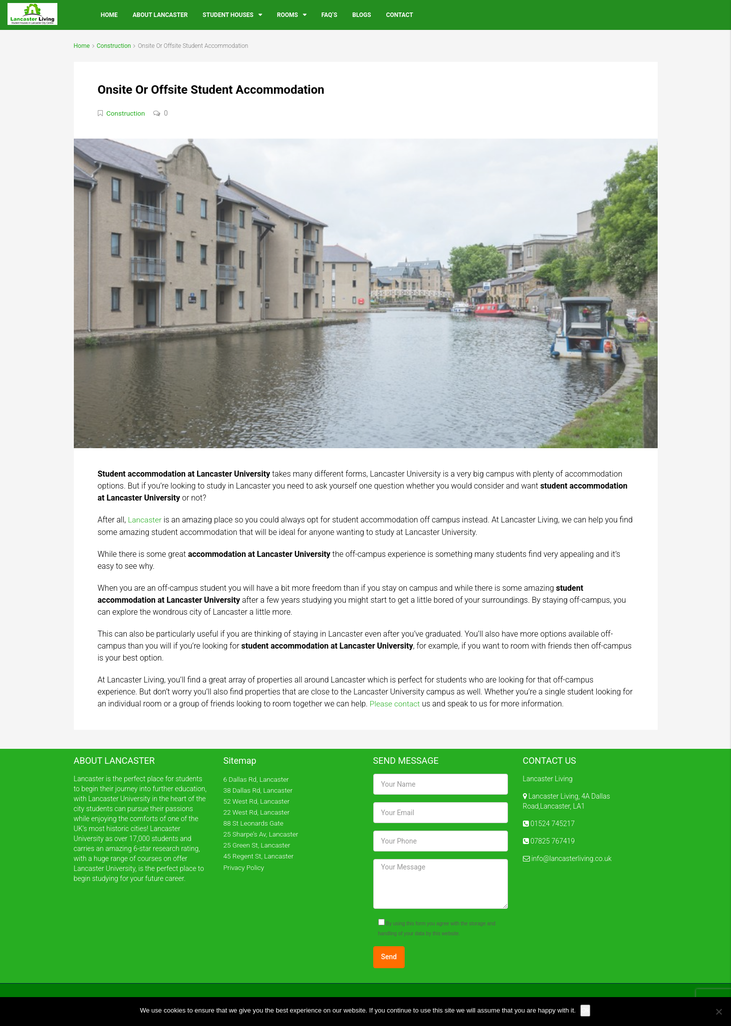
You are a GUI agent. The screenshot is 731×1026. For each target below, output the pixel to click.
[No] (719, 1012)
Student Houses (228, 14)
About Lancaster (160, 14)
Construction (114, 45)
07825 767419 (552, 840)
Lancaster (145, 519)
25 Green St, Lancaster (258, 844)
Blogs (361, 14)
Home (109, 14)
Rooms (287, 14)
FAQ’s (329, 14)
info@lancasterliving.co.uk (571, 857)
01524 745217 (552, 823)
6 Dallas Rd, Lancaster (257, 778)
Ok (586, 1010)
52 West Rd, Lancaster (258, 800)
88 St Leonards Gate (255, 822)
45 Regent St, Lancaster (260, 855)
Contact (399, 14)
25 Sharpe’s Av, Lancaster (262, 833)
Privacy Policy (244, 866)
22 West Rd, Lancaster (258, 811)
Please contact (396, 702)
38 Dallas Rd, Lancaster (259, 789)
